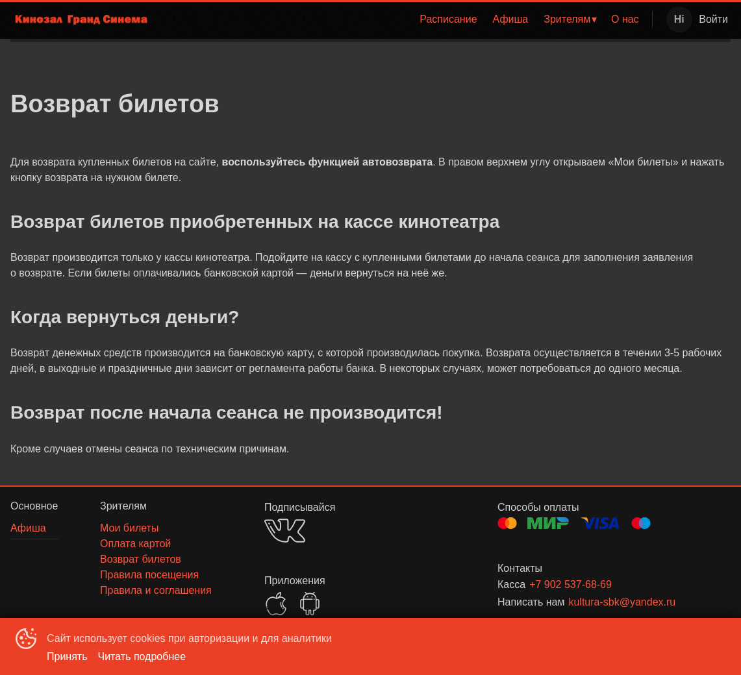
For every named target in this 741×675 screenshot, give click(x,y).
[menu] (404, 19)
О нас (625, 19)
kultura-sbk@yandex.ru (621, 602)
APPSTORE (276, 603)
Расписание (448, 19)
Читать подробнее (142, 656)
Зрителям (567, 19)
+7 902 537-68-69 (570, 584)
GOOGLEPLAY (309, 603)
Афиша (511, 19)
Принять (67, 656)
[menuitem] (448, 19)
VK (284, 531)
